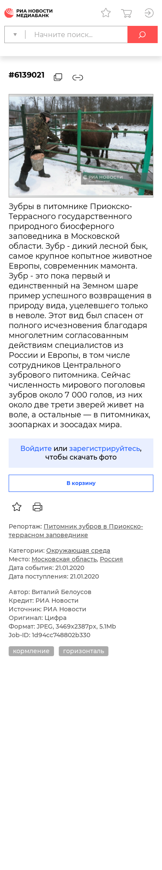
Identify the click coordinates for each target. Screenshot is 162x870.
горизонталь (83, 651)
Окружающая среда (78, 550)
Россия (111, 559)
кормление (31, 651)
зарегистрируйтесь (104, 448)
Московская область (64, 559)
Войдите (36, 448)
